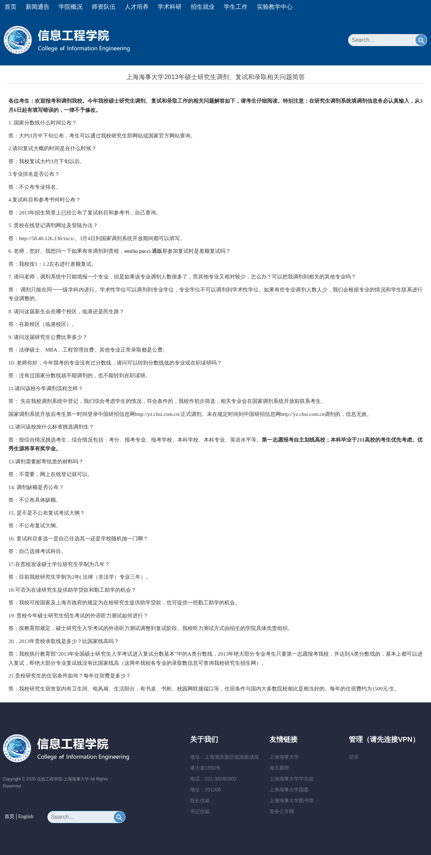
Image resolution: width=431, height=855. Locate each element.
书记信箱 (200, 811)
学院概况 (71, 7)
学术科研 (170, 7)
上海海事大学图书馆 (291, 800)
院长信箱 (200, 800)
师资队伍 (104, 7)
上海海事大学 (284, 757)
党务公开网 (281, 811)
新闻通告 (38, 7)
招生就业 (203, 7)
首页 (11, 7)
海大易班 (279, 768)
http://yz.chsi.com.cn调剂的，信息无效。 (326, 414)
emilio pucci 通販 (143, 251)
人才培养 (137, 7)
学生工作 (236, 7)
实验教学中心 (275, 7)
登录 (354, 757)
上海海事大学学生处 (291, 779)
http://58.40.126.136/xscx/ (46, 238)
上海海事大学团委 (289, 789)
